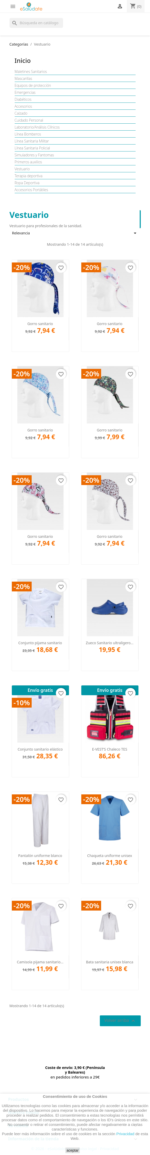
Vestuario (22, 169)
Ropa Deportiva (27, 183)
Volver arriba (120, 1020)
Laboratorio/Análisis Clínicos (37, 127)
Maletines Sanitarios (31, 71)
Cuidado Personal (29, 120)
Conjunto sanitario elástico (40, 749)
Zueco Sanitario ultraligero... (109, 642)
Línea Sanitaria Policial (32, 148)
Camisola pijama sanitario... (40, 961)
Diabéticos (23, 99)
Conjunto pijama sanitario (40, 642)
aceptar (73, 1150)
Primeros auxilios (28, 162)
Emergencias (25, 92)
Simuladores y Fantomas (34, 155)
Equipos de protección (33, 85)
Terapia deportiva (28, 176)
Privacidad (125, 1134)
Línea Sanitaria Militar (32, 141)
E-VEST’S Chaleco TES (109, 749)
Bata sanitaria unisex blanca (109, 961)
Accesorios (23, 106)
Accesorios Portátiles (31, 190)
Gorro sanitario (40, 323)
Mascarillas (23, 78)
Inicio (23, 60)
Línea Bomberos (28, 134)
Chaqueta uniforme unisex (109, 855)
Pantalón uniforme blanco (40, 855)
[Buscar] (36, 23)
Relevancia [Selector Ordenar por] (75, 233)
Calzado (21, 113)
